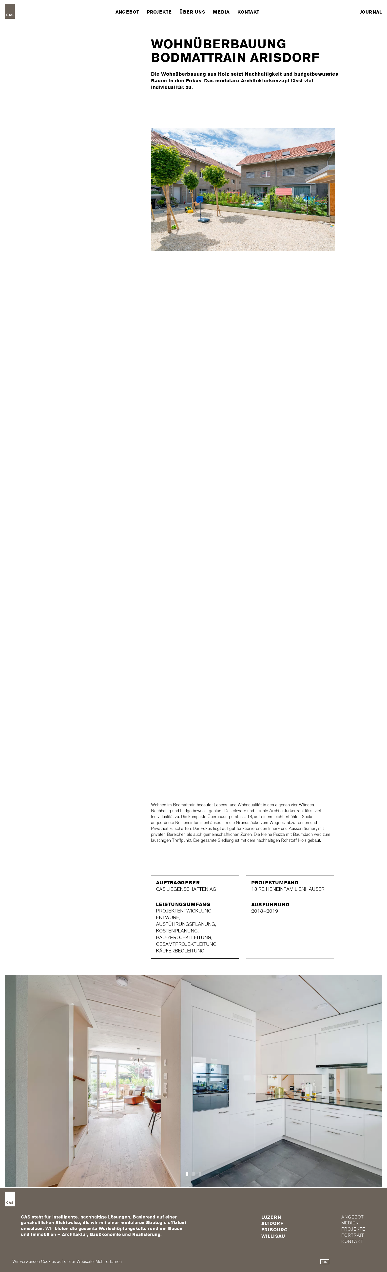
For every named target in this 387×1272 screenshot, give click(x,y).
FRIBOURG (274, 1230)
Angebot (127, 12)
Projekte (159, 12)
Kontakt (248, 12)
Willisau (273, 1236)
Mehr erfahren (109, 1261)
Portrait (352, 1235)
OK (324, 1262)
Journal (371, 12)
